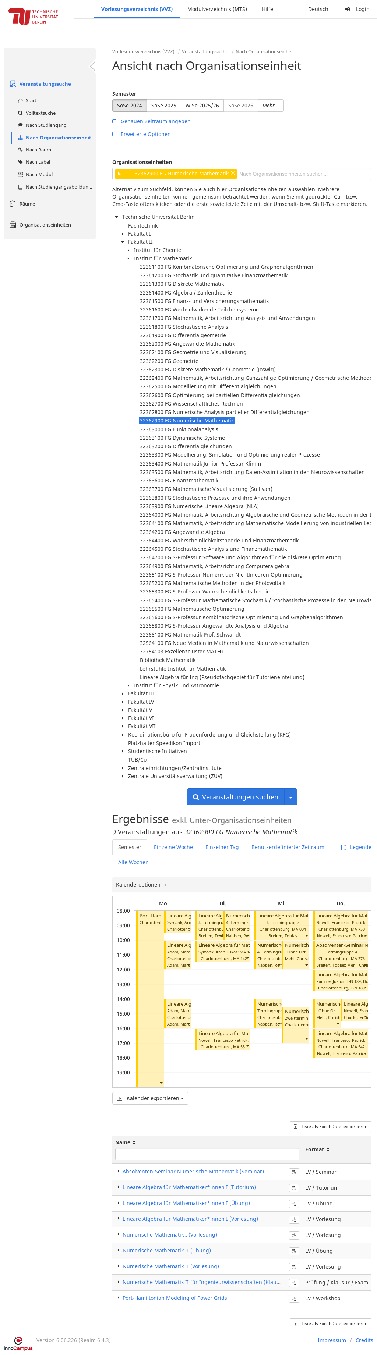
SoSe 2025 (163, 105)
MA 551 (240, 1046)
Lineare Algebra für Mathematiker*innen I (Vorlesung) (190, 1218)
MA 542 (358, 1046)
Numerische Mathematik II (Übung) (167, 1250)
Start (26, 100)
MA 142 (240, 958)
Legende (356, 847)
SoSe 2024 (129, 105)
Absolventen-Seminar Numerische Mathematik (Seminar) (193, 1171)
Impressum (332, 1340)
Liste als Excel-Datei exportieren (330, 1126)
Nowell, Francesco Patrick (341, 935)
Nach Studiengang (41, 125)
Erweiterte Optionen (141, 134)
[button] (161, 1083)
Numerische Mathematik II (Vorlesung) (171, 1266)
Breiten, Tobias (212, 935)
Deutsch (318, 9)
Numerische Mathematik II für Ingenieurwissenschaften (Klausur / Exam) (214, 1282)
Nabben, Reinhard (243, 935)
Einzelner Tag (222, 847)
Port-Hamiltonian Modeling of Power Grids (175, 1297)
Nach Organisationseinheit (53, 137)
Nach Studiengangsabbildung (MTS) (56, 186)
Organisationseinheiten (39, 224)
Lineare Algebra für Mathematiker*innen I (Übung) (186, 1202)
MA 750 (358, 929)
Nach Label (33, 161)
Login (356, 9)
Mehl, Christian (299, 958)
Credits (364, 1340)
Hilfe (267, 9)
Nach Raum (33, 149)
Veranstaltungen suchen (235, 796)
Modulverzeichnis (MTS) (217, 9)
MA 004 (299, 929)
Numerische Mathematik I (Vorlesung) (170, 1234)
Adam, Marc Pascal (185, 965)
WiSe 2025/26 (202, 105)
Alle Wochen (133, 862)
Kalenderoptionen (139, 884)
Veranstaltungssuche (39, 84)
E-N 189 (357, 988)
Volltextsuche (36, 113)
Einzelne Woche (173, 847)
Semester (124, 93)
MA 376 (358, 958)
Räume (21, 203)
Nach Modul (34, 174)
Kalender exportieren (150, 1098)
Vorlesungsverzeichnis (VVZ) (137, 9)
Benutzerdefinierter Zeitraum (287, 847)
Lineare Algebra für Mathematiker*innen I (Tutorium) (189, 1187)
